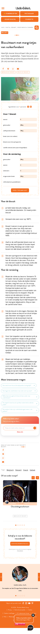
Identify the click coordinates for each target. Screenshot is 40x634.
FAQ (5, 616)
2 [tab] (17, 525)
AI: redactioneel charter (23, 613)
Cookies (30, 610)
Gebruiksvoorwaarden (20, 610)
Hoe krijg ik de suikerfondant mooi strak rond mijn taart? (19, 391)
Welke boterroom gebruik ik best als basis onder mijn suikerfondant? (20, 397)
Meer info (20, 432)
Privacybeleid (20, 550)
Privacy (10, 610)
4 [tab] (22, 525)
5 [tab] (24, 525)
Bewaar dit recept (8, 72)
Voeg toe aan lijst (20, 190)
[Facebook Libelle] (23, 603)
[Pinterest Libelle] (32, 603)
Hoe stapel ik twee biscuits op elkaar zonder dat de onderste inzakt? (20, 404)
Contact (34, 613)
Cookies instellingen (9, 613)
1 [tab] (15, 525)
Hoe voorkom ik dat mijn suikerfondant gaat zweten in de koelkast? (20, 410)
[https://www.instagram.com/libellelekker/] (26, 603)
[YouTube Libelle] (29, 603)
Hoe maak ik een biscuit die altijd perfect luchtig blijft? (19, 385)
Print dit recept (23, 72)
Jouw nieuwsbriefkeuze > (20, 543)
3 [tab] (20, 525)
